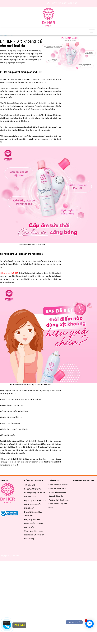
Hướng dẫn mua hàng (57, 492)
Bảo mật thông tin (55, 496)
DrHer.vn (4, 480)
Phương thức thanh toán (58, 500)
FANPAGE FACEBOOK (83, 480)
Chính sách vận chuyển (57, 485)
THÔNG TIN (53, 480)
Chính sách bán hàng (57, 488)
